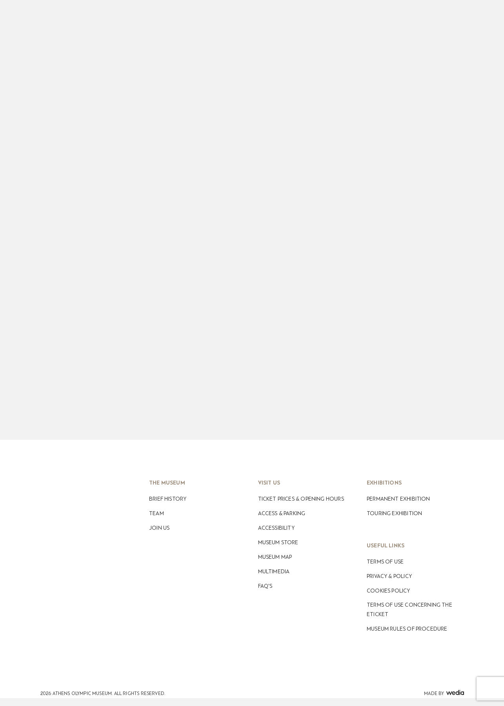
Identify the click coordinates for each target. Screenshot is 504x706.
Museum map (275, 557)
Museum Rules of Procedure (407, 629)
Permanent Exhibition (398, 499)
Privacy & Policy (389, 576)
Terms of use (385, 561)
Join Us (159, 528)
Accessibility (276, 528)
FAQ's (265, 586)
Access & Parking (282, 513)
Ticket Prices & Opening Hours (301, 499)
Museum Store (278, 542)
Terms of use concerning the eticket (409, 610)
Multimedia (274, 571)
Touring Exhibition (394, 513)
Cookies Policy (388, 590)
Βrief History (167, 499)
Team (156, 513)
